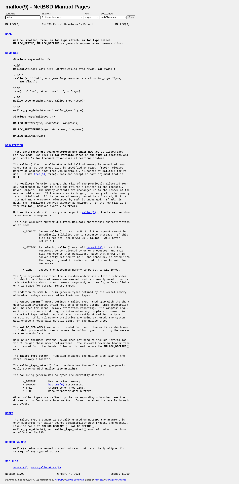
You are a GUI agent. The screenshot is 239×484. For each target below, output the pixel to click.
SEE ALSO (11, 461)
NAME (8, 34)
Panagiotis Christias (116, 480)
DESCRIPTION (14, 145)
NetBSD (59, 480)
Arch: (89, 14)
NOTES (9, 413)
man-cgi (99, 480)
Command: (11, 14)
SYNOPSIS (11, 53)
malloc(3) (89, 212)
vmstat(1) (20, 468)
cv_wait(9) (95, 247)
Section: (47, 14)
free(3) (39, 174)
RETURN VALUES (15, 442)
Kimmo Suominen (75, 480)
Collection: (107, 14)
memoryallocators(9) (46, 468)
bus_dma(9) (56, 385)
